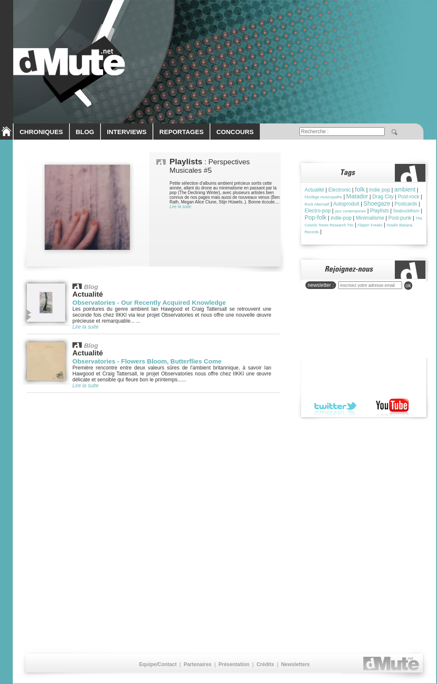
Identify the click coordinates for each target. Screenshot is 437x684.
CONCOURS (235, 131)
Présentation (234, 664)
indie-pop (341, 218)
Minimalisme (370, 218)
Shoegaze (376, 203)
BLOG (85, 131)
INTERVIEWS (127, 131)
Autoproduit (346, 204)
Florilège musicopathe (323, 197)
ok (408, 286)
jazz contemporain (350, 211)
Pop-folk (315, 217)
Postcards (405, 204)
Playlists (379, 211)
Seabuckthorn (406, 211)
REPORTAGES (181, 131)
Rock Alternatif (317, 204)
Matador (357, 196)
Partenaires (197, 664)
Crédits (265, 664)
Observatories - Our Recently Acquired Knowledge (149, 302)
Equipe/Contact (158, 664)
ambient (405, 189)
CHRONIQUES (41, 131)
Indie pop (379, 190)
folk (360, 189)
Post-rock (409, 197)
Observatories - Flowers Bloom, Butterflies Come (146, 361)
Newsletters (295, 664)
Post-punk (399, 218)
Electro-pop (318, 211)
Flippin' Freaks (370, 225)
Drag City (383, 197)
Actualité (314, 190)
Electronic (339, 190)
